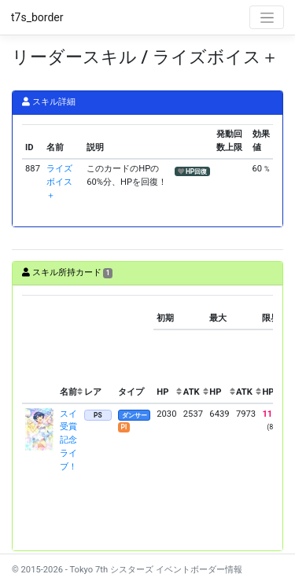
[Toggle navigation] (266, 17)
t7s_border (37, 17)
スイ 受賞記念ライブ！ (68, 440)
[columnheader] (39, 350)
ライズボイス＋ (59, 182)
